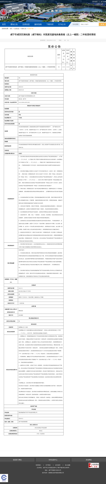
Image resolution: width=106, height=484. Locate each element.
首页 (4, 24)
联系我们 (38, 465)
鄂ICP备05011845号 (63, 467)
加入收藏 (103, 1)
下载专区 (50, 24)
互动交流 (6, 29)
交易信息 (26, 24)
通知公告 (14, 24)
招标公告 (23, 28)
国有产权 (30, 28)
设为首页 (95, 1)
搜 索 (102, 24)
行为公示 (62, 24)
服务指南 (38, 24)
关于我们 (48, 465)
